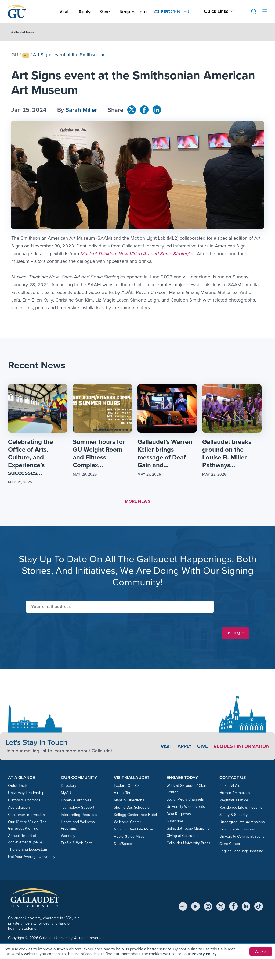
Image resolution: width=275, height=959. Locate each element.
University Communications (242, 836)
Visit (64, 11)
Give (105, 11)
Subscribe (175, 821)
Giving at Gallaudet (182, 835)
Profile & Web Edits (76, 843)
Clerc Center (229, 844)
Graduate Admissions (237, 829)
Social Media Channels (185, 799)
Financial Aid (229, 785)
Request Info (133, 11)
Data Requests (179, 814)
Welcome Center (127, 822)
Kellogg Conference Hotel (135, 815)
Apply (85, 11)
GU (14, 54)
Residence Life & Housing (241, 807)
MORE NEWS (137, 501)
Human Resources (234, 793)
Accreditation (19, 807)
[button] (251, 12)
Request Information (242, 746)
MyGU (66, 793)
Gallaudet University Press (188, 843)
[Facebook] (233, 906)
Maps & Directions (129, 800)
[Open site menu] (264, 11)
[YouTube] (195, 906)
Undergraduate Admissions (242, 822)
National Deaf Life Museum (136, 829)
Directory (68, 785)
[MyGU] (183, 906)
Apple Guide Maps (129, 836)
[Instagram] (208, 906)
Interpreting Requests (79, 815)
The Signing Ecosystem (27, 849)
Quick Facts (18, 785)
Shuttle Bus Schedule (132, 807)
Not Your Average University (31, 856)
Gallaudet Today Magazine (188, 828)
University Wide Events (186, 806)
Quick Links (216, 11)
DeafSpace (123, 844)
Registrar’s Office (233, 800)
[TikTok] (258, 906)
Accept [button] (261, 951)
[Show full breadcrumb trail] (25, 55)
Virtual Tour (123, 793)
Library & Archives (76, 800)
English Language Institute (241, 851)
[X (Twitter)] (220, 906)
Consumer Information (26, 815)
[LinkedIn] (246, 906)
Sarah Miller (81, 109)
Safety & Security (233, 815)
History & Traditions (24, 800)
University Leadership (26, 793)
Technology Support (77, 807)
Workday (68, 835)
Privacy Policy (203, 953)
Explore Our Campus (131, 785)
